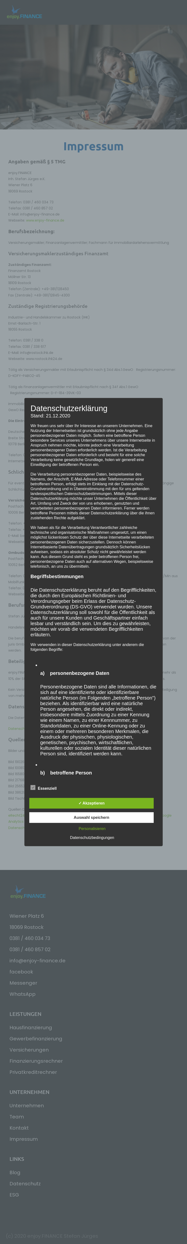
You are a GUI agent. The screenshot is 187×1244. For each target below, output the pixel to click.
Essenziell (43, 787)
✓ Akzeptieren (91, 803)
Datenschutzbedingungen (92, 837)
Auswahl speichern (91, 817)
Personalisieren (92, 828)
